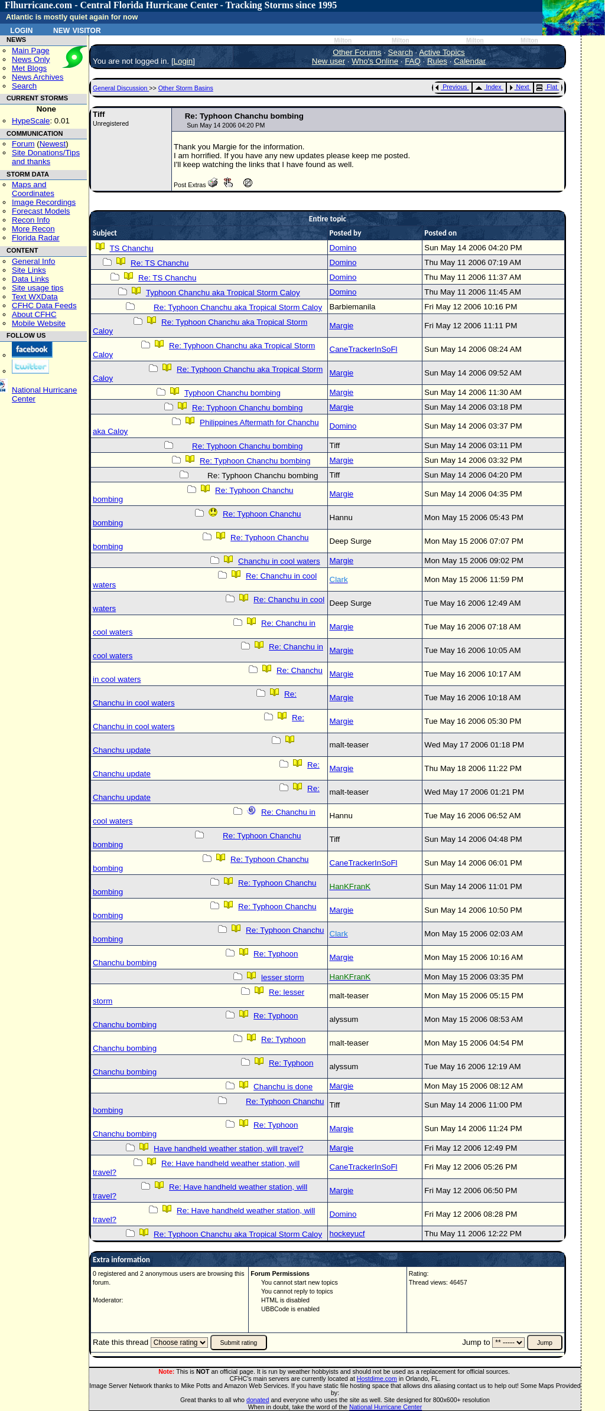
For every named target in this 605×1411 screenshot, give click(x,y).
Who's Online (375, 61)
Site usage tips (37, 287)
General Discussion (121, 88)
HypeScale (31, 120)
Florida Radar (36, 237)
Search (24, 85)
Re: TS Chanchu (159, 263)
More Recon (33, 228)
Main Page (31, 50)
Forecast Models (41, 211)
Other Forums (357, 52)
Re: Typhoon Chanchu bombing (247, 407)
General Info (33, 261)
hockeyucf (347, 1233)
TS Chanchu (131, 248)
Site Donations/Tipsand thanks (46, 157)
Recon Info (31, 219)
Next (519, 86)
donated (257, 1399)
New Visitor (77, 29)
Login (21, 29)
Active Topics (442, 52)
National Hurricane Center (385, 1406)
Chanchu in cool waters (279, 561)
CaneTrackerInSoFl (364, 349)
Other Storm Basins (185, 88)
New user (328, 61)
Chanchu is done (283, 1086)
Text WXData (35, 296)
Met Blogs (29, 68)
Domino (343, 247)
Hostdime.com (377, 1378)
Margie (342, 325)
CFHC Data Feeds (44, 305)
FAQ (413, 61)
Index (488, 86)
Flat (547, 86)
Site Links (29, 270)
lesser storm (282, 977)
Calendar (470, 61)
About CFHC (34, 314)
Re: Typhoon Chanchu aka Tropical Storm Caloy (238, 307)
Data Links (30, 279)
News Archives (37, 77)
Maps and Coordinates (33, 189)
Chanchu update (122, 750)
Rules (437, 61)
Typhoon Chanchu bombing (232, 392)
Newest (53, 143)
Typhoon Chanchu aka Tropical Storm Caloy (223, 292)
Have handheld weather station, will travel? (228, 1148)
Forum (23, 143)
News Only (31, 59)
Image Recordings (44, 202)
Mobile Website (39, 323)
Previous (451, 86)
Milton (343, 40)
